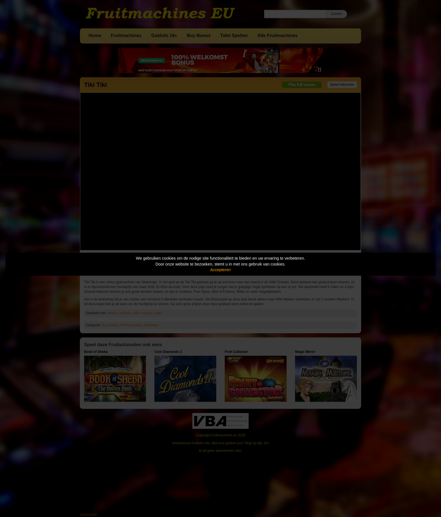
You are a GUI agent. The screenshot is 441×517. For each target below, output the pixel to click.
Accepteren (220, 269)
